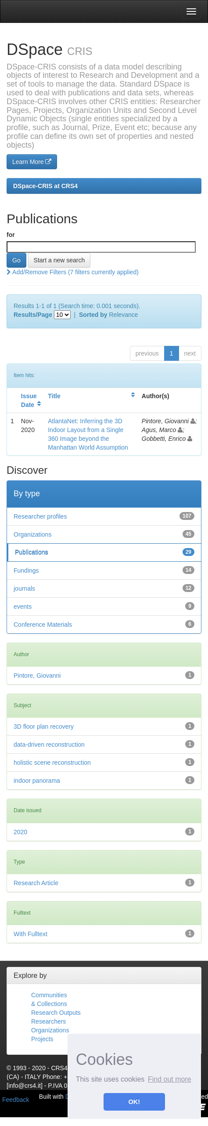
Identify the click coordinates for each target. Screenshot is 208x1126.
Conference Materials (43, 624)
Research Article (36, 882)
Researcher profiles (40, 516)
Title (54, 396)
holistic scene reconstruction (52, 762)
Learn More (31, 161)
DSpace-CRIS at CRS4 (45, 185)
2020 (20, 831)
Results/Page (33, 314)
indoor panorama (37, 780)
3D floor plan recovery (44, 726)
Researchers (48, 1021)
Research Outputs (56, 1012)
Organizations (32, 534)
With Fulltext (30, 933)
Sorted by (93, 314)
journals (24, 588)
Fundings (26, 570)
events (23, 606)
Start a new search (59, 260)
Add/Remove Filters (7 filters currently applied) (73, 272)
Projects (42, 1038)
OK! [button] (134, 1101)
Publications (31, 552)
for (11, 234)
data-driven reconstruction (49, 744)
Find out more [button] (169, 1079)
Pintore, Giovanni (37, 675)
